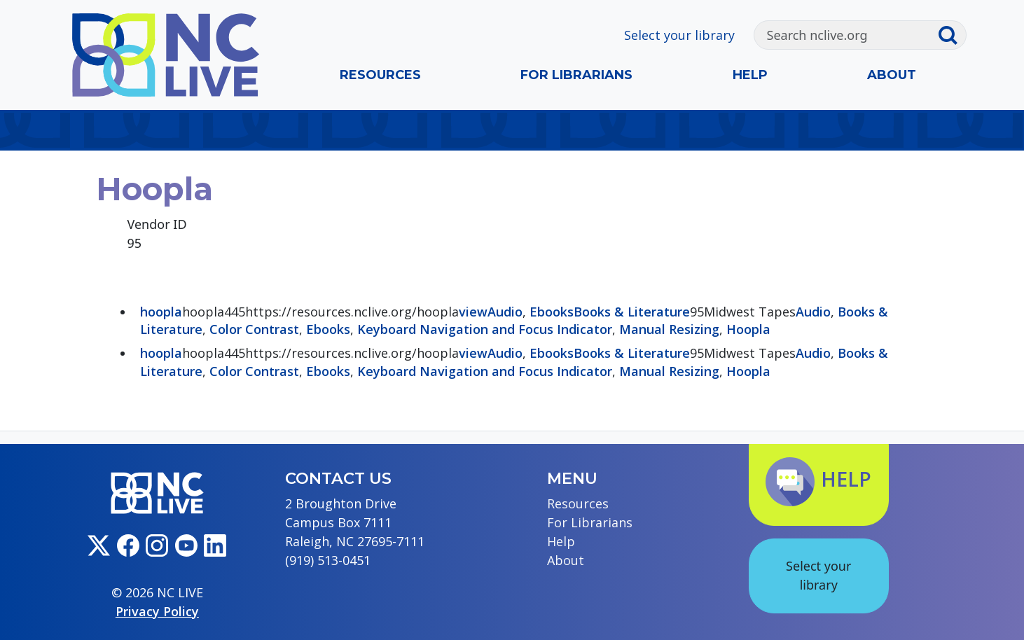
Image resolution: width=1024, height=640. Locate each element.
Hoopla (748, 329)
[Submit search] (951, 35)
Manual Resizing (669, 329)
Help (750, 75)
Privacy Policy (157, 611)
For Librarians (576, 75)
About (891, 75)
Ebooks (552, 311)
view (473, 311)
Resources (380, 75)
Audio (505, 311)
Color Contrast (254, 329)
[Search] (845, 35)
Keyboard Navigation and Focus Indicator (484, 329)
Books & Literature (632, 311)
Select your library (679, 35)
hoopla (161, 311)
